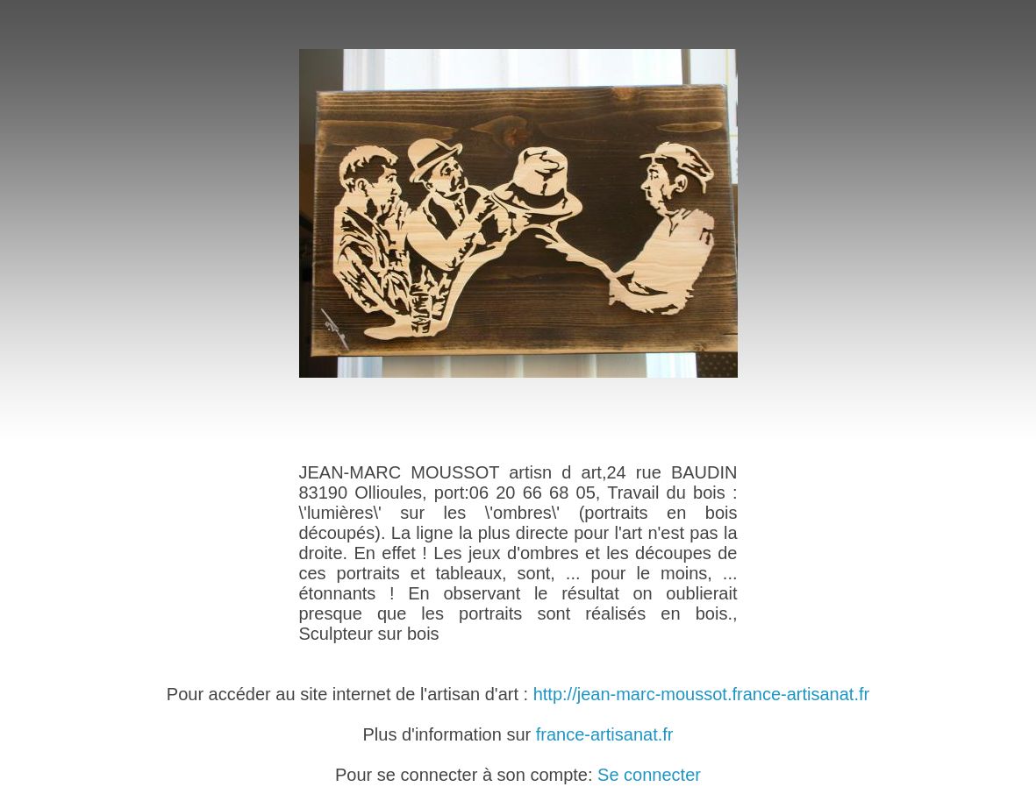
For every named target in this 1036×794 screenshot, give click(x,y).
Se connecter (649, 774)
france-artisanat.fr (605, 734)
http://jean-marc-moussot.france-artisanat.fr (701, 694)
